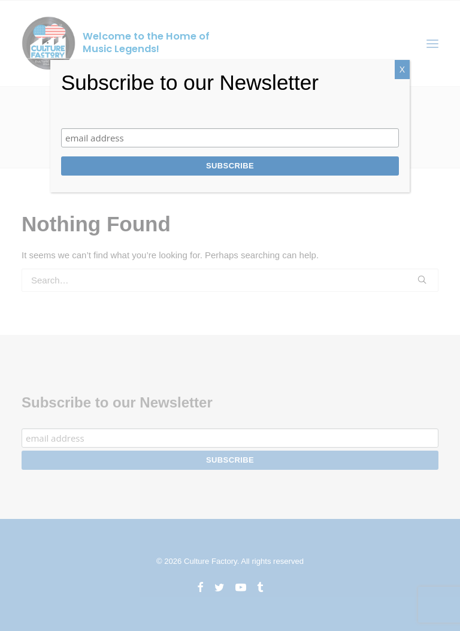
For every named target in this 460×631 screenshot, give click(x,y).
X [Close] (402, 69)
